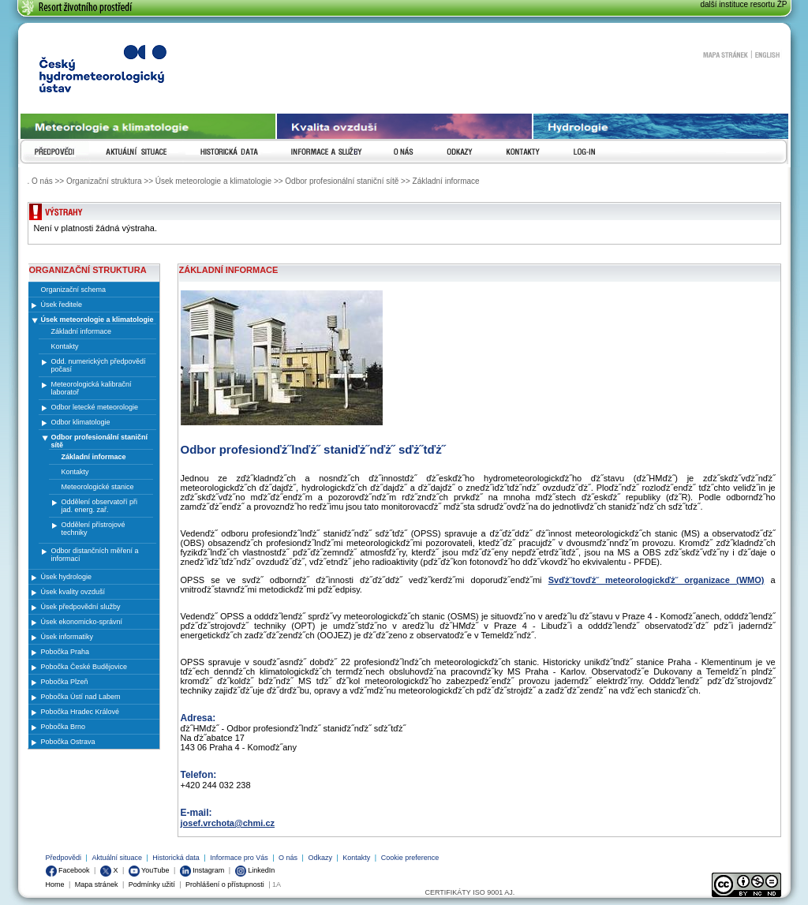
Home (55, 884)
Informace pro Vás (239, 858)
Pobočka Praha (65, 652)
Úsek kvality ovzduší (73, 592)
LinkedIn (255, 870)
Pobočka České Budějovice (84, 667)
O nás (288, 858)
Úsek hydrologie (66, 577)
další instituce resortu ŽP (743, 4)
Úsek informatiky (67, 637)
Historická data (176, 858)
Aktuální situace (117, 858)
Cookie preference (410, 858)
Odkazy (320, 858)
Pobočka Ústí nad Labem (81, 697)
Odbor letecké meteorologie (95, 407)
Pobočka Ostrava (68, 742)
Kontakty (356, 858)
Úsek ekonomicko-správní (82, 622)
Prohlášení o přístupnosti (224, 884)
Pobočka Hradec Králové (80, 712)
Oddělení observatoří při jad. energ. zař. (100, 506)
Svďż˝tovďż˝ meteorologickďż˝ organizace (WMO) (656, 580)
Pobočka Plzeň (64, 682)
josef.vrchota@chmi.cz (228, 823)
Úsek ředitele (62, 305)
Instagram (202, 870)
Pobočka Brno (63, 727)
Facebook (68, 870)
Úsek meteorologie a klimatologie (97, 319)
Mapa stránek (725, 54)
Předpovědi (64, 858)
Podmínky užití (152, 884)
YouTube (149, 870)
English (767, 54)
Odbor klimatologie (80, 422)
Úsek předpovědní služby (81, 607)
